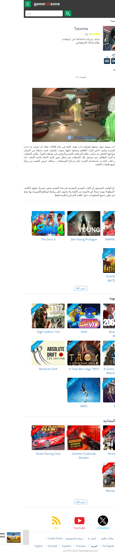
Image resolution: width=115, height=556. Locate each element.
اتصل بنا (69, 538)
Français (58, 546)
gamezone (24, 3)
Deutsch (101, 546)
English (16, 546)
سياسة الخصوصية (51, 538)
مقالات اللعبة (84, 538)
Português (85, 546)
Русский (30, 546)
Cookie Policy (32, 538)
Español (44, 546)
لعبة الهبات (104, 21)
